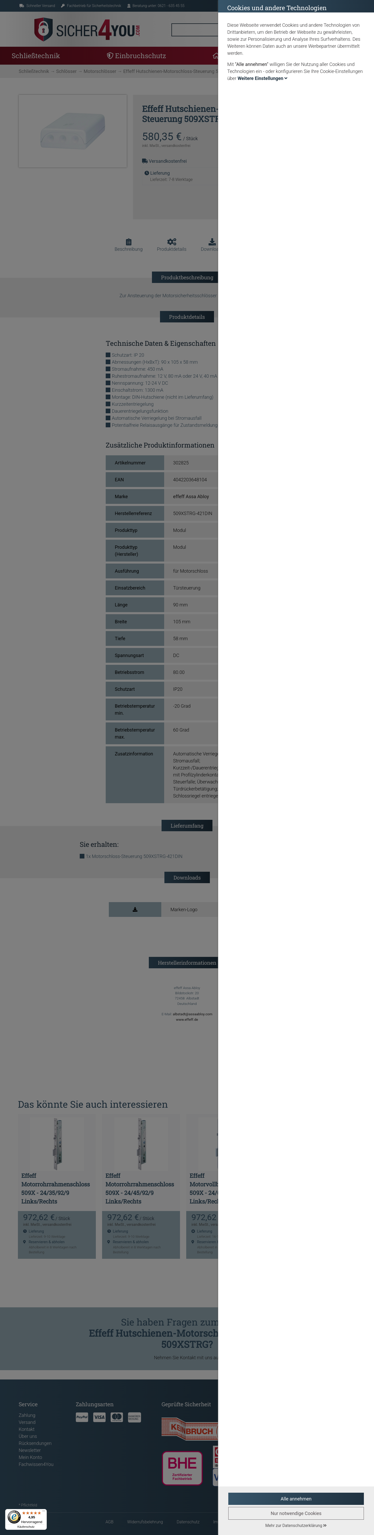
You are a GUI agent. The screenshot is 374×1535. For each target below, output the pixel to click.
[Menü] (44, 1512)
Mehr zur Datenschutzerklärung (296, 1525)
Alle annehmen (296, 1499)
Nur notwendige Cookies (296, 1513)
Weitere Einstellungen (263, 78)
